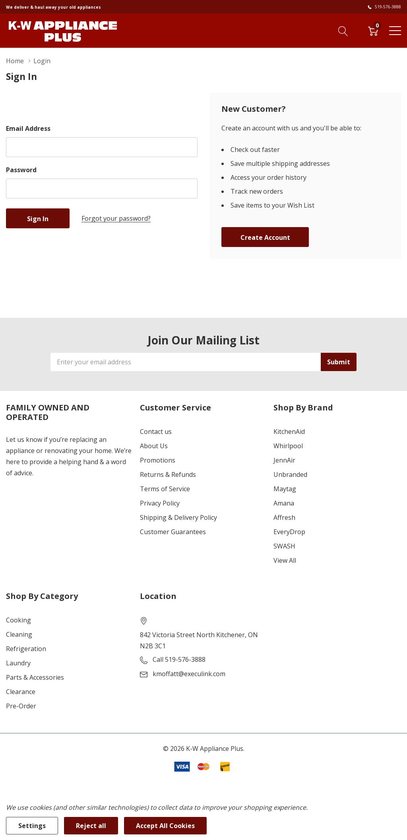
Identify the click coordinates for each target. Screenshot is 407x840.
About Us (154, 445)
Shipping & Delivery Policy (178, 517)
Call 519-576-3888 (179, 659)
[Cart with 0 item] (373, 30)
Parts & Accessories (35, 677)
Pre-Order (21, 706)
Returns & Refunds (168, 474)
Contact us (156, 431)
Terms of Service (165, 488)
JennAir (284, 460)
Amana (283, 503)
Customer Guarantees (173, 531)
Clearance (20, 691)
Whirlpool (288, 445)
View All (284, 560)
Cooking (18, 620)
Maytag (284, 488)
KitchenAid (289, 431)
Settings (32, 825)
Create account (265, 237)
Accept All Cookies (165, 825)
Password (21, 169)
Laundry (18, 663)
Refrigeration (26, 648)
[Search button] (343, 30)
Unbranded (290, 474)
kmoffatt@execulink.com (189, 673)
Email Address (28, 128)
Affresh (284, 517)
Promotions (157, 460)
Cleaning (19, 634)
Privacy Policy (160, 503)
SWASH (284, 546)
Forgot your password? (116, 218)
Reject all (91, 825)
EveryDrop (289, 531)
